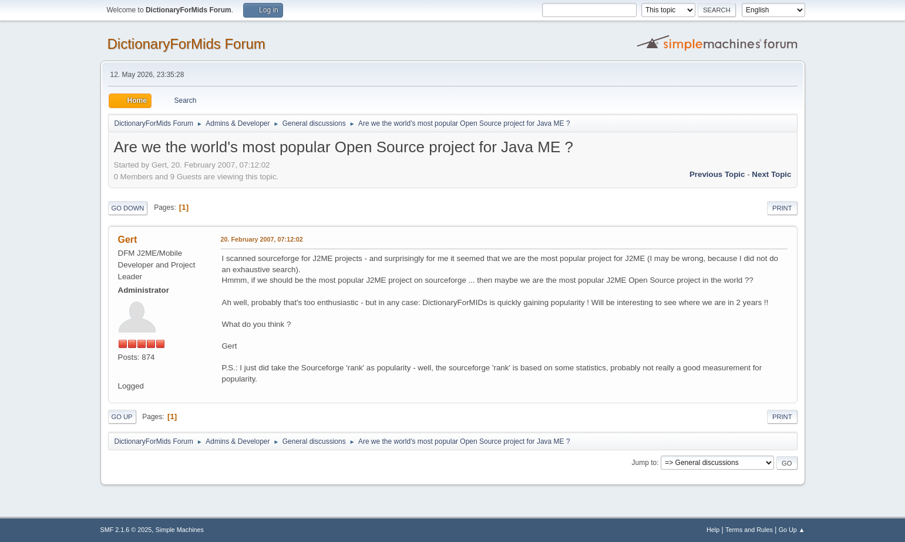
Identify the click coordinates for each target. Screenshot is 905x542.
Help (712, 529)
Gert (127, 240)
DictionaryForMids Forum (186, 44)
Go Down (128, 208)
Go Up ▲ (792, 529)
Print (782, 208)
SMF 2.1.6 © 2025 (126, 529)
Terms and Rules (749, 529)
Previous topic (717, 174)
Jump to (644, 463)
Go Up (122, 416)
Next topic (771, 174)
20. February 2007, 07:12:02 (262, 239)
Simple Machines (180, 529)
